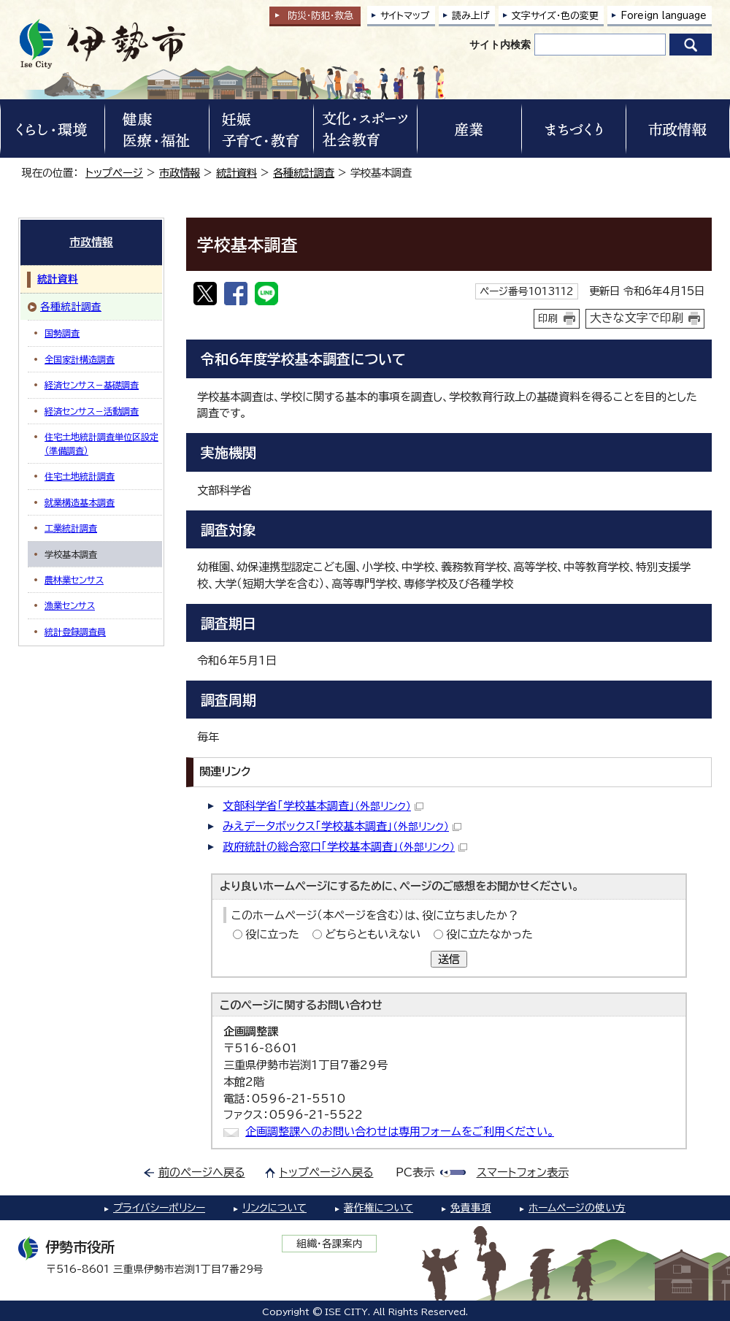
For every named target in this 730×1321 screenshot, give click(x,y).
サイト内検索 (500, 44)
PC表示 (415, 1172)
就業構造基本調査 (80, 502)
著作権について (378, 1208)
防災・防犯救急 (320, 15)
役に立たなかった (489, 934)
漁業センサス (70, 605)
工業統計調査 (71, 528)
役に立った (272, 934)
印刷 (548, 318)
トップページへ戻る (327, 1172)
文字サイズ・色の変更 (555, 15)
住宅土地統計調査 (80, 476)
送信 (449, 959)
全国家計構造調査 (80, 359)
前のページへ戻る (201, 1172)
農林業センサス (74, 579)
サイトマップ (405, 15)
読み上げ (471, 15)
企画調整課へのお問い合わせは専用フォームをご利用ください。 (399, 1131)
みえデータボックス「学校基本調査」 (342, 826)
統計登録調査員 (75, 631)
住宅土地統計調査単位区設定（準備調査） (101, 443)
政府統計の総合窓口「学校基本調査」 (345, 846)
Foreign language (663, 15)
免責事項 (470, 1208)
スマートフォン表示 (523, 1172)
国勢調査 (62, 333)
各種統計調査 (303, 172)
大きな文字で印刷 (636, 317)
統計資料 (236, 172)
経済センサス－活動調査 (92, 411)
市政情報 (179, 172)
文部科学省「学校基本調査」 (323, 805)
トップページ (114, 172)
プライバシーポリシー (159, 1208)
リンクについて (274, 1208)
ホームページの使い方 (577, 1208)
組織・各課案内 (329, 1243)
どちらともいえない (372, 934)
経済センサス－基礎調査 (92, 384)
